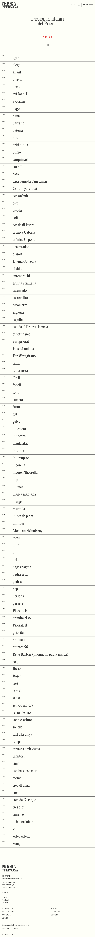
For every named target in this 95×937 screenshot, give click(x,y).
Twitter (4, 898)
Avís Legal (5, 929)
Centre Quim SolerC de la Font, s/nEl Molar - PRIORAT (9, 884)
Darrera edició (8, 912)
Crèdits (15, 929)
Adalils (5, 918)
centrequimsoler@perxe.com (12, 878)
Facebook (5, 900)
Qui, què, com (7, 908)
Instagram (5, 902)
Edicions (54, 915)
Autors (54, 908)
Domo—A (9, 934)
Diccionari (6, 915)
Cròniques (55, 912)
